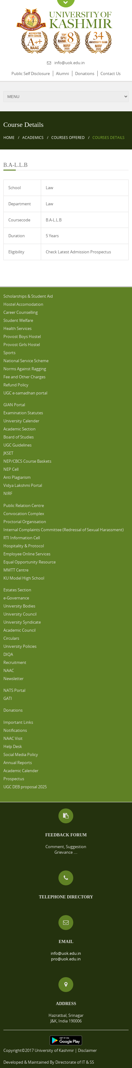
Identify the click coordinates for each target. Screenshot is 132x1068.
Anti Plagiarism (17, 477)
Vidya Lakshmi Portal (22, 485)
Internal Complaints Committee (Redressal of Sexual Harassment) (63, 529)
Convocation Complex (23, 513)
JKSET (8, 453)
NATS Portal (14, 690)
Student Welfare (18, 320)
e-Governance (16, 598)
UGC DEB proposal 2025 (25, 787)
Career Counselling (20, 312)
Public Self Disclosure (30, 73)
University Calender (21, 421)
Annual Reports (17, 762)
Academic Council (19, 630)
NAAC (8, 670)
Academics (33, 137)
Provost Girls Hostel (21, 344)
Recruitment (14, 662)
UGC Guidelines (17, 445)
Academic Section (19, 429)
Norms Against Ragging (24, 369)
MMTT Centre (15, 570)
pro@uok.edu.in (66, 959)
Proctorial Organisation (24, 521)
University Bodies (19, 606)
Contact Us (110, 73)
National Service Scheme (26, 360)
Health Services (17, 328)
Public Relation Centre (23, 505)
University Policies (19, 646)
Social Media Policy (20, 754)
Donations (84, 73)
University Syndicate (22, 622)
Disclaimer (87, 1050)
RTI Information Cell (21, 538)
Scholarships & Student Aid (28, 296)
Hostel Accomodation (23, 304)
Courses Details (108, 137)
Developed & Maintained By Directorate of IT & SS (48, 1062)
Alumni (62, 73)
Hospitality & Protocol (23, 546)
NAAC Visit (13, 738)
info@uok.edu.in (69, 62)
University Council (19, 614)
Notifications (15, 730)
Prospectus (13, 778)
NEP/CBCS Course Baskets (27, 461)
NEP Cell (11, 469)
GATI (7, 698)
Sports (9, 352)
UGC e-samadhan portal (25, 393)
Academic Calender (20, 770)
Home (9, 137)
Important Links (18, 722)
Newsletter (13, 678)
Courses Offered (68, 137)
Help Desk (12, 746)
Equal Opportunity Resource (29, 562)
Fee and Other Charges (24, 377)
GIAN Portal (14, 404)
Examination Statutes (23, 413)
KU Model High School (23, 578)
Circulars (11, 638)
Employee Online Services (26, 554)
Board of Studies (18, 437)
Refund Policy (15, 385)
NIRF (7, 493)
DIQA (8, 654)
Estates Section (17, 590)
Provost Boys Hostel (22, 336)
